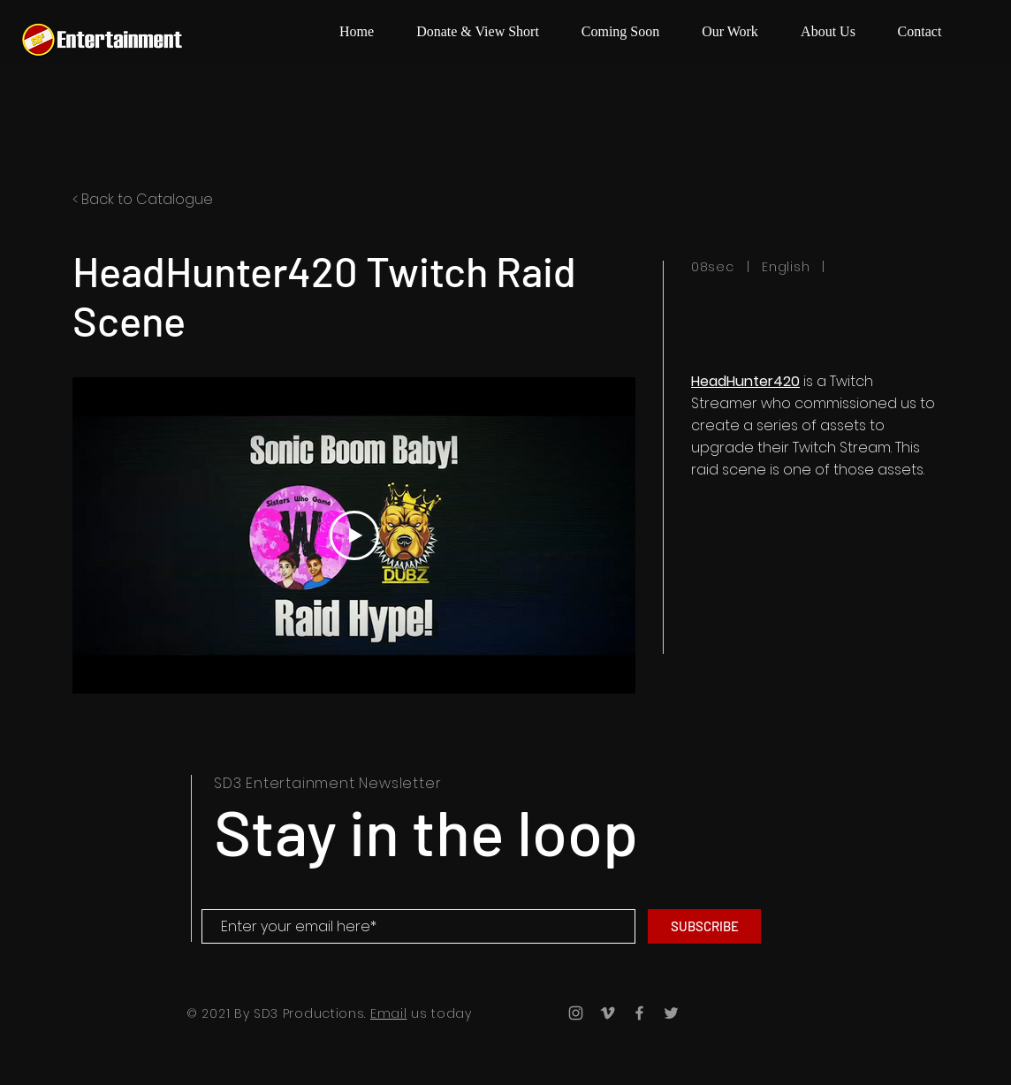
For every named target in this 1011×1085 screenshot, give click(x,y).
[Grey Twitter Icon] (671, 1013)
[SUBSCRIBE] (704, 926)
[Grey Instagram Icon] (575, 1013)
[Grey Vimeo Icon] (607, 1013)
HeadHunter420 (745, 381)
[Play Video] (354, 535)
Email (388, 1013)
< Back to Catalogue (142, 199)
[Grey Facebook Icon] (639, 1013)
